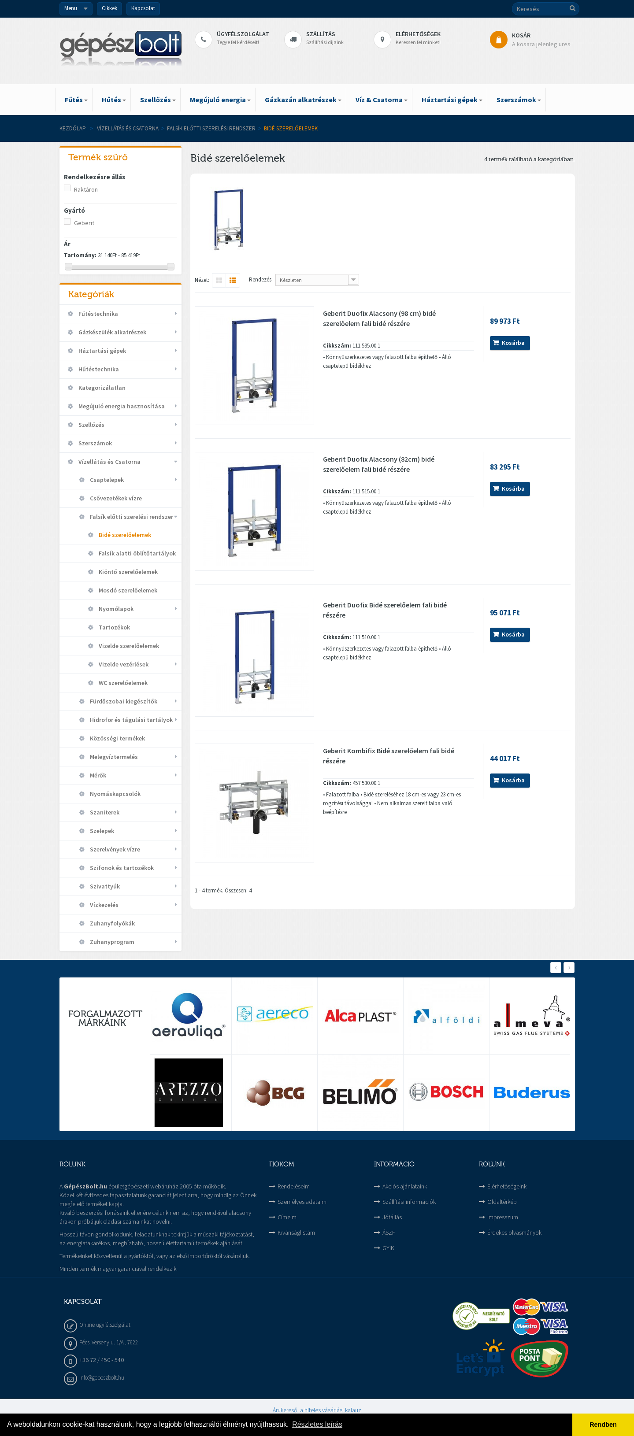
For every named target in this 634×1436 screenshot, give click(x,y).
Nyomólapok (115, 609)
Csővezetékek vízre (115, 498)
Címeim (287, 1217)
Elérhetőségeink (506, 1186)
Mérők (97, 775)
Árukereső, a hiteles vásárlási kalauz (317, 1410)
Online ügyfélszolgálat (104, 1325)
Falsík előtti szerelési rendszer (211, 128)
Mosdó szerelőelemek (127, 590)
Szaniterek (104, 812)
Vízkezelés (104, 905)
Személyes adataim (302, 1202)
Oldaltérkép (502, 1202)
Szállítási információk (409, 1202)
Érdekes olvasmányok (514, 1232)
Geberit (84, 223)
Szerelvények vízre (114, 849)
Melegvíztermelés (113, 757)
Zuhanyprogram (111, 942)
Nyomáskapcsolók (115, 794)
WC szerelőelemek (122, 683)
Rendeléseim (294, 1186)
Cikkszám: (337, 345)
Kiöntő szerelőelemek (127, 572)
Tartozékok (113, 627)
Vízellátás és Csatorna (128, 128)
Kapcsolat (143, 8)
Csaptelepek (106, 480)
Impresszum (502, 1217)
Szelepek (101, 831)
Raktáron (86, 189)
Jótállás (392, 1217)
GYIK (388, 1248)
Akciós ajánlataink (404, 1186)
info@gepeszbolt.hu (101, 1377)
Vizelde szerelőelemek (128, 646)
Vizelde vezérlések (122, 664)
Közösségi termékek (117, 738)
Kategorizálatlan (101, 388)
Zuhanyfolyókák (112, 923)
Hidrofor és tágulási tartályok (131, 720)
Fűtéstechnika (97, 314)
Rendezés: (261, 279)
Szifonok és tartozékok (121, 868)
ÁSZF (388, 1232)
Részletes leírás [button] (317, 1424)
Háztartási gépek (101, 351)
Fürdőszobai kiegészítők (123, 701)
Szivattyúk (104, 886)
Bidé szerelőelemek (124, 535)
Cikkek (109, 8)
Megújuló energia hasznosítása (121, 406)
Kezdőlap (72, 128)
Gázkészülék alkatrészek (111, 332)
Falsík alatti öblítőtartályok (136, 553)
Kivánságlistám (296, 1232)
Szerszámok (94, 443)
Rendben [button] (603, 1424)
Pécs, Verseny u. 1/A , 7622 (108, 1342)
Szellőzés (90, 425)
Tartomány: (80, 255)
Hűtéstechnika (98, 369)
